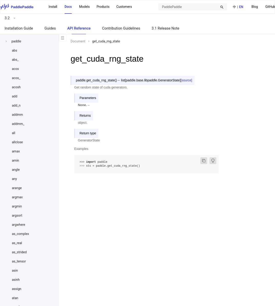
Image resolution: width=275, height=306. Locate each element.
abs (14, 50)
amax (16, 151)
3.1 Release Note (165, 28)
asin (15, 270)
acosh (16, 87)
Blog (254, 6)
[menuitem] (254, 7)
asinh (16, 279)
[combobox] (192, 6)
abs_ (15, 59)
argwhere (18, 224)
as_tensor (19, 261)
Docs (68, 6)
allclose (17, 142)
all (13, 133)
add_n (16, 105)
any (14, 179)
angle (16, 169)
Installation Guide (19, 28)
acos (15, 69)
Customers (124, 6)
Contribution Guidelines (121, 28)
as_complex (20, 234)
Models (84, 6)
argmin (17, 206)
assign (16, 289)
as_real (17, 243)
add (14, 96)
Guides (50, 28)
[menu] (90, 7)
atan (15, 298)
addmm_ (18, 124)
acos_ (16, 78)
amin (15, 160)
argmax (17, 197)
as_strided (19, 252)
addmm (17, 114)
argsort (17, 215)
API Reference (79, 28)
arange (17, 188)
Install (53, 6)
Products (102, 6)
